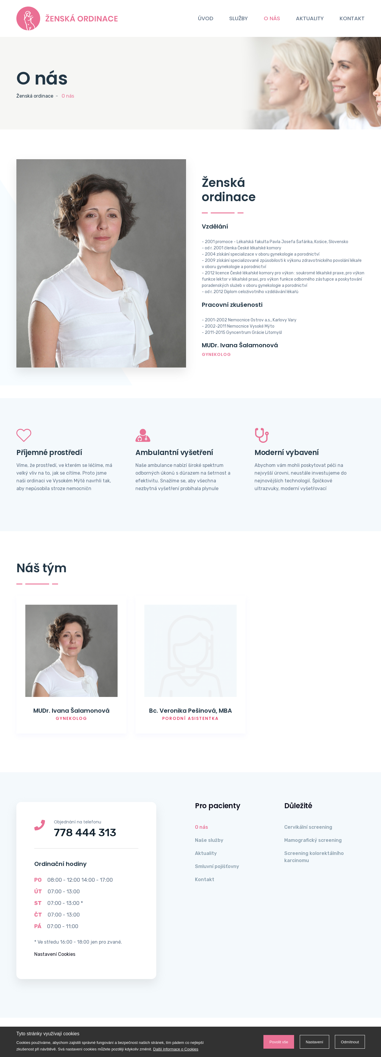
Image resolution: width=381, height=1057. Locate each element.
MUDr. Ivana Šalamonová (71, 710)
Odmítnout (349, 1042)
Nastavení (313, 1042)
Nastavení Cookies (54, 954)
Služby (238, 18)
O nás (272, 18)
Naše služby (209, 840)
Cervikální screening (308, 827)
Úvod (205, 18)
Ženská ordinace (34, 96)
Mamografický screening (313, 840)
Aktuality (310, 18)
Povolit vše (276, 1042)
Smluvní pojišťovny (217, 866)
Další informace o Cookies (176, 1049)
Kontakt (352, 18)
